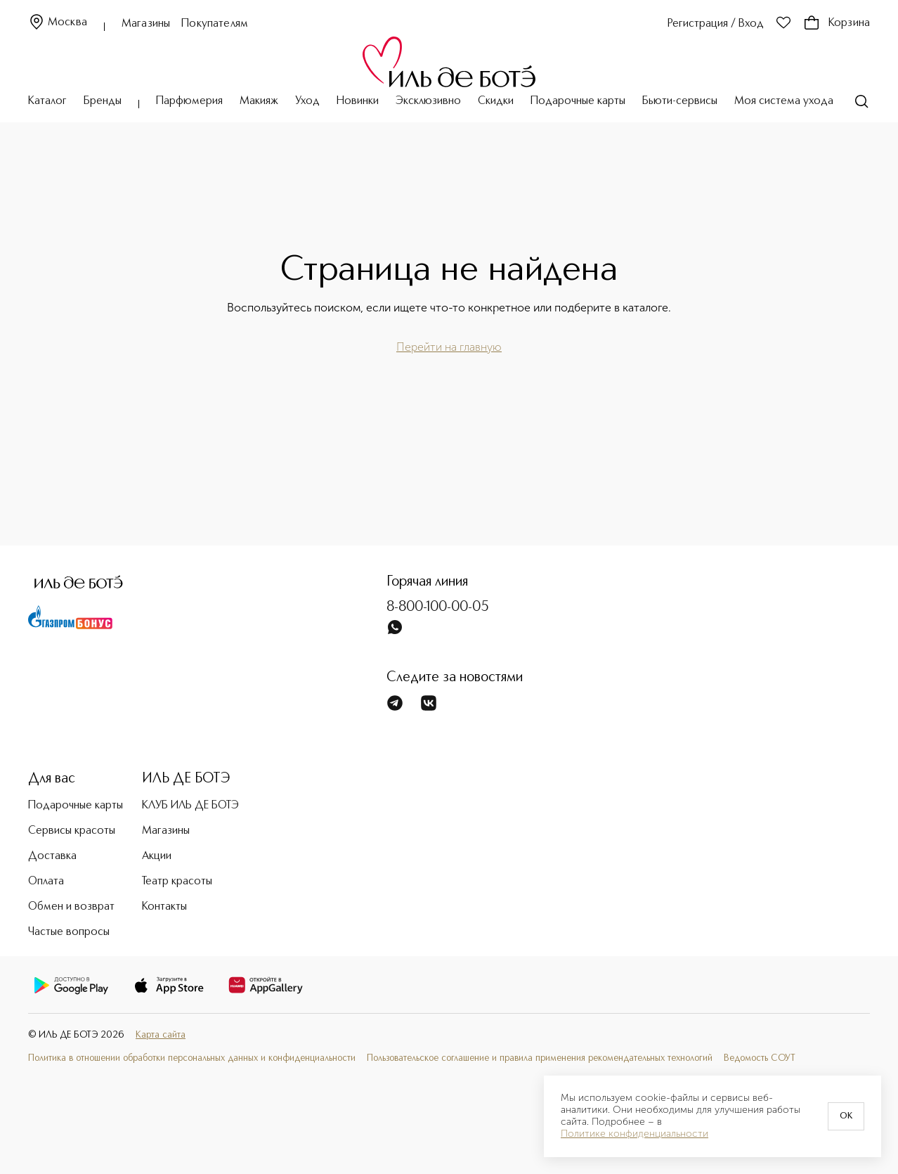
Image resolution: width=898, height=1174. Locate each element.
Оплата (46, 881)
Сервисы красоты (71, 831)
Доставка (52, 856)
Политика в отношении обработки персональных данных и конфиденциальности (192, 1058)
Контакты (164, 906)
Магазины (146, 24)
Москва (57, 22)
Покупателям (214, 24)
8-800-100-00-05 (437, 607)
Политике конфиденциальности (634, 1134)
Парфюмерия (189, 101)
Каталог (47, 101)
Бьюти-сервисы (679, 101)
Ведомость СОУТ (759, 1058)
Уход (307, 101)
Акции (156, 856)
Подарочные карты (578, 101)
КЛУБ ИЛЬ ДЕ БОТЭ (190, 805)
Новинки (358, 101)
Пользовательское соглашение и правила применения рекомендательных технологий (539, 1058)
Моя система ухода (783, 101)
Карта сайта (161, 1035)
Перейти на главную (449, 347)
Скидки (496, 101)
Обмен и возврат (71, 906)
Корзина (836, 23)
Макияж (259, 101)
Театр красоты (177, 881)
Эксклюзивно (428, 101)
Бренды (103, 101)
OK (846, 1116)
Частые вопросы (69, 932)
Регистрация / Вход (716, 24)
